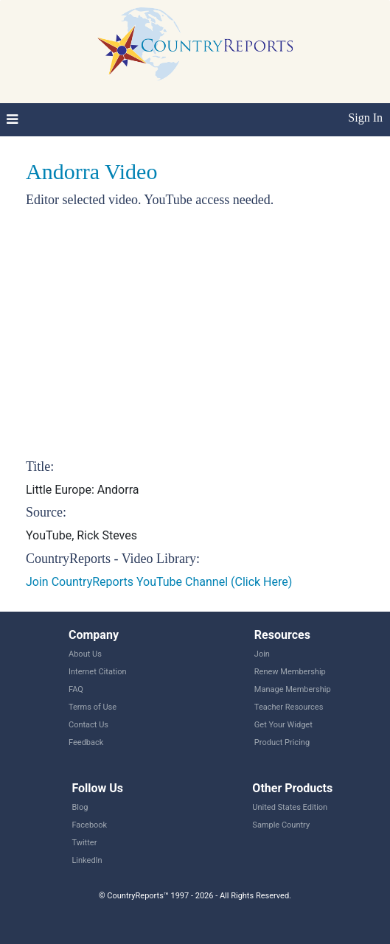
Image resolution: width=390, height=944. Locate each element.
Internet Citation (98, 671)
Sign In (365, 117)
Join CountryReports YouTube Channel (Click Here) (159, 582)
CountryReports (195, 44)
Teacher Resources (288, 707)
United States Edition (289, 807)
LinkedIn (87, 860)
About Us (85, 654)
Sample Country (281, 825)
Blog (80, 807)
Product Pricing (282, 742)
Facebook (89, 825)
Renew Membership (290, 671)
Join (262, 654)
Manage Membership (292, 689)
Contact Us (88, 725)
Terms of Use (92, 707)
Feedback (86, 742)
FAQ (76, 689)
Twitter (84, 842)
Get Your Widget (283, 725)
